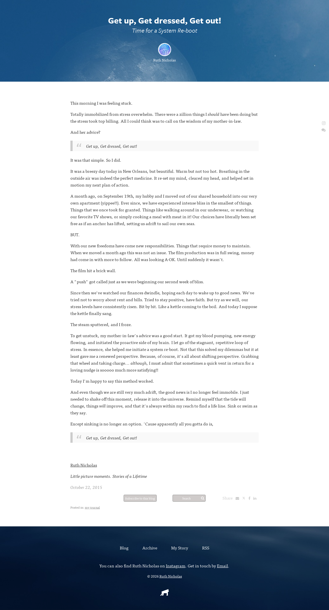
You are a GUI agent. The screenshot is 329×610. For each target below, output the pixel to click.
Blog (124, 547)
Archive (149, 547)
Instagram (175, 565)
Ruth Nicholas (164, 60)
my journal (92, 507)
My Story (179, 547)
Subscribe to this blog (140, 498)
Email (222, 565)
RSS (205, 547)
